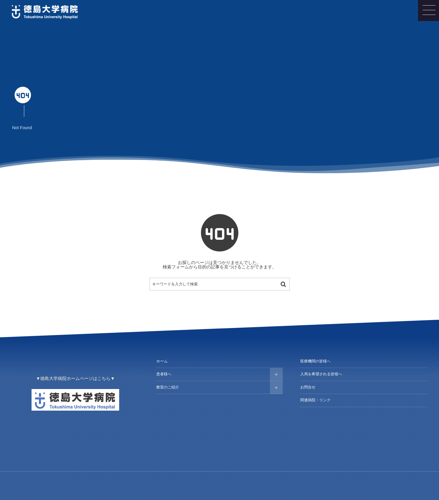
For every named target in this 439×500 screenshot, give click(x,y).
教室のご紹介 (167, 387)
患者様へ (163, 374)
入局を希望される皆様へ (321, 374)
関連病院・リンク (315, 400)
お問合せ (307, 387)
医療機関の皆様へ (315, 361)
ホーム (162, 361)
